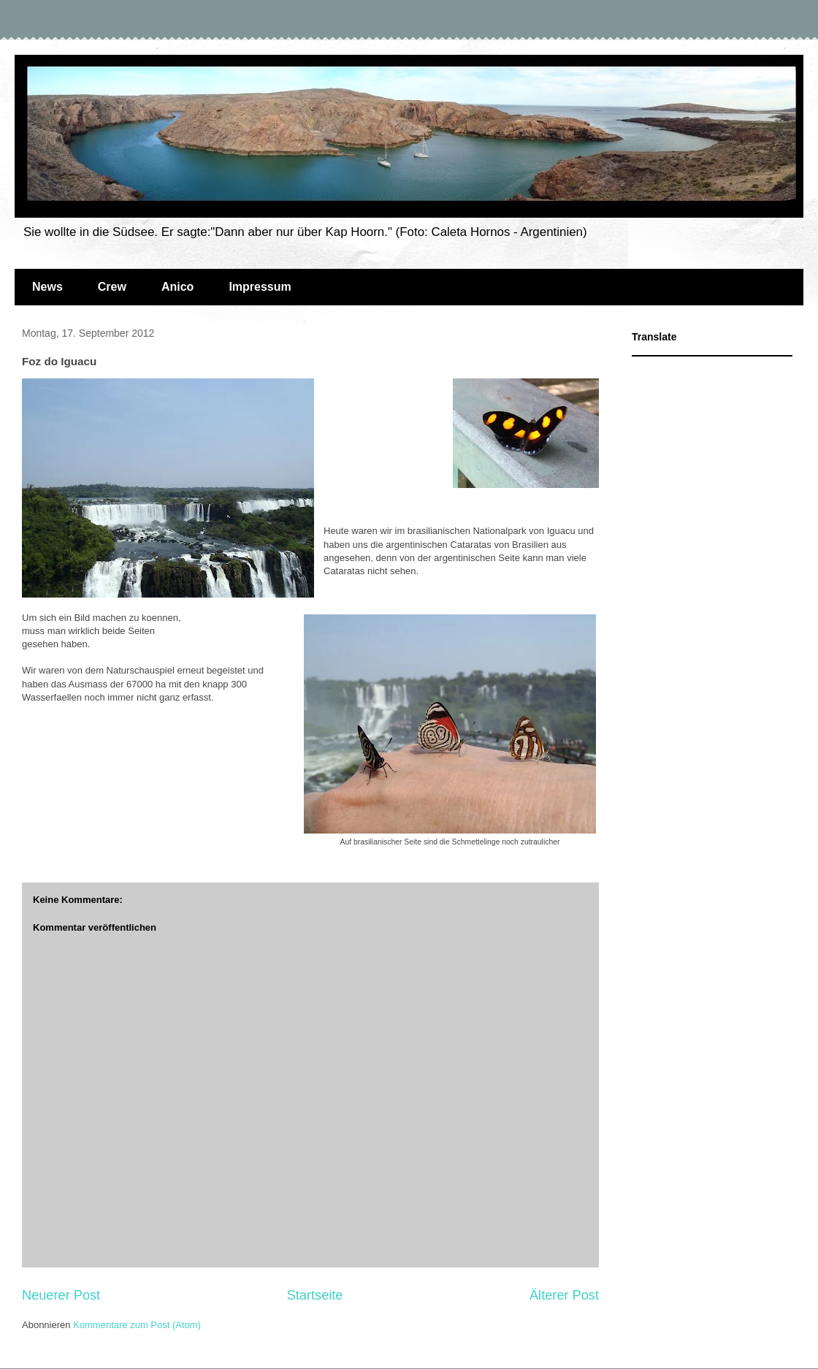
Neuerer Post (61, 1295)
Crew (112, 287)
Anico (177, 287)
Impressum (260, 287)
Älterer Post (564, 1295)
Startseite (315, 1295)
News (47, 287)
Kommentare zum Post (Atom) (137, 1324)
